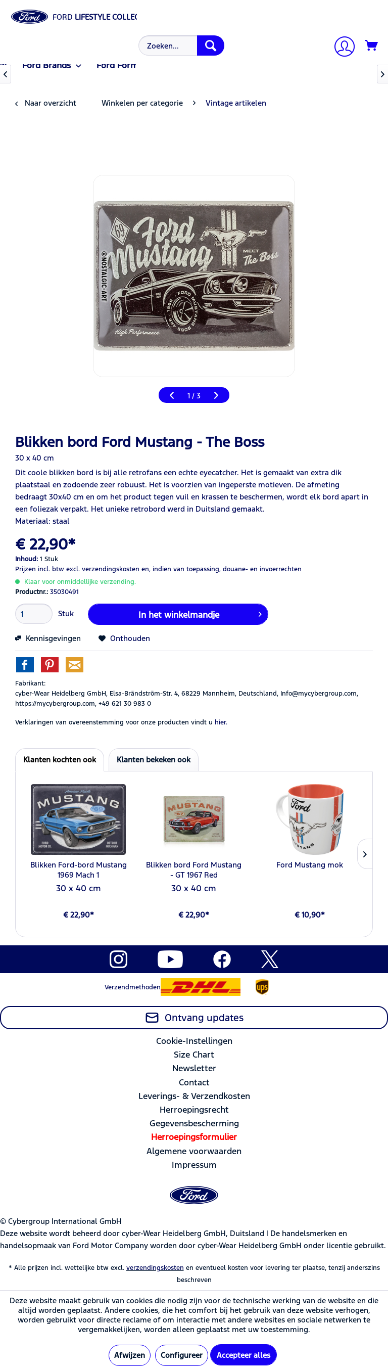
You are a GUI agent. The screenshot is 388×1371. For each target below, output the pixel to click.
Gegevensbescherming (194, 1123)
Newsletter (194, 1068)
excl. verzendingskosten (102, 569)
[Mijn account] (340, 47)
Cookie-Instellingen (194, 1040)
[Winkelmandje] (372, 46)
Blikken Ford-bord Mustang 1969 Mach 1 (78, 870)
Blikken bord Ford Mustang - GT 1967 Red (193, 870)
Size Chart (194, 1054)
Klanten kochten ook (59, 759)
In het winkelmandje (200, 613)
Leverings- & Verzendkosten (194, 1096)
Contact (194, 1082)
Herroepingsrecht (194, 1109)
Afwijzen (129, 1355)
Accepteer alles (243, 1355)
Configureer (182, 1355)
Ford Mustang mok (309, 865)
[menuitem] (180, 45)
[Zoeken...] (181, 45)
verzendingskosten (155, 1268)
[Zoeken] (210, 45)
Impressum (194, 1164)
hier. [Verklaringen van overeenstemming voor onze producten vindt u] (221, 722)
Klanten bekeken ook (153, 759)
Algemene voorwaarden (194, 1151)
